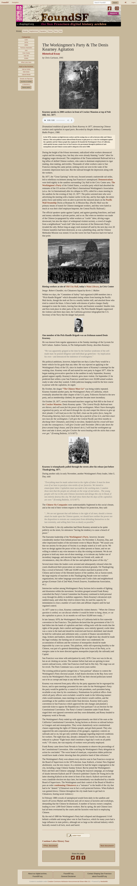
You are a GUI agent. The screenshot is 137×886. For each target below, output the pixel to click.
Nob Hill (26, 56)
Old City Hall (72, 286)
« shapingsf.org (25, 24)
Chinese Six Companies (57, 505)
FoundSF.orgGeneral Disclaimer (68, 875)
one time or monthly (26, 81)
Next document (107, 846)
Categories (26, 37)
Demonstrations (105, 179)
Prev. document (50, 846)
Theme (50, 31)
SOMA (26, 58)
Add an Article (26, 69)
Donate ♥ (113, 13)
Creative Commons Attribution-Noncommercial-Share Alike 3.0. (69, 881)
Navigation (15, 2)
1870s (26, 42)
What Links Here (26, 62)
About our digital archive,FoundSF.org (37, 875)
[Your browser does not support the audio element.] (58, 120)
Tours (55, 31)
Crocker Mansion (53, 404)
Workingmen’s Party (79, 537)
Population (43, 31)
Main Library (92, 286)
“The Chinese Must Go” (74, 389)
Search (115, 2)
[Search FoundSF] (102, 2)
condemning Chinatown (65, 785)
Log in (133, 2)
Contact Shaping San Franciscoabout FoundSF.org (99, 875)
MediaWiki (104, 881)
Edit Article (26, 72)
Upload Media (26, 74)
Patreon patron (26, 87)
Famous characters (26, 48)
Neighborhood (33, 31)
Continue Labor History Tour (55, 841)
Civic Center (26, 53)
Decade (25, 31)
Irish (26, 50)
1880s (26, 45)
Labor (26, 40)
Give (60, 31)
